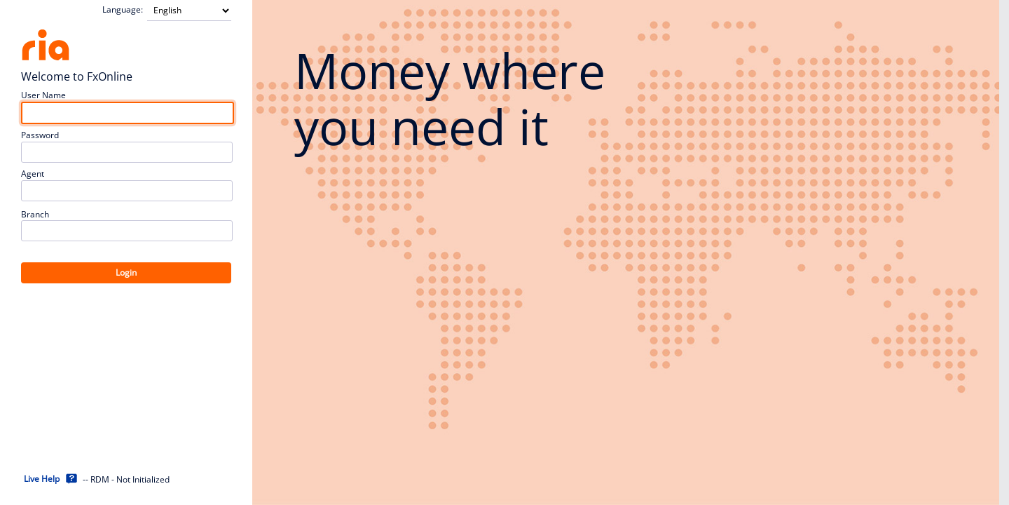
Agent (32, 174)
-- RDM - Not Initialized (126, 480)
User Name (43, 95)
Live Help (42, 479)
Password (40, 135)
